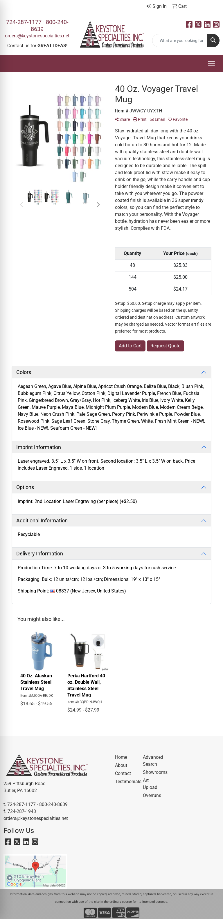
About (121, 765)
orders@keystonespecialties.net (37, 36)
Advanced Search (153, 760)
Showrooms (153, 772)
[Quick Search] (179, 40)
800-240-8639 (53, 804)
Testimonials (125, 781)
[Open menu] (211, 64)
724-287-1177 (24, 22)
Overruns (152, 795)
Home (121, 757)
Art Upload (150, 784)
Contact (123, 773)
